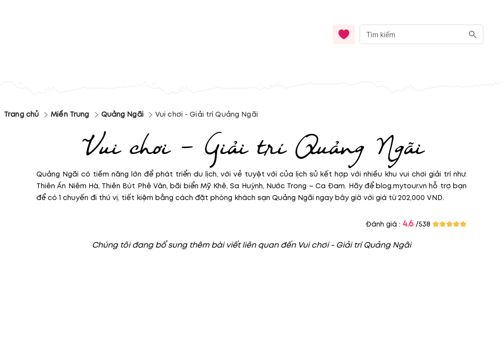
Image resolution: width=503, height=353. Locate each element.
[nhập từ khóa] (411, 34)
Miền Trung (70, 114)
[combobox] (421, 35)
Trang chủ (21, 114)
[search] (473, 35)
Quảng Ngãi (122, 114)
